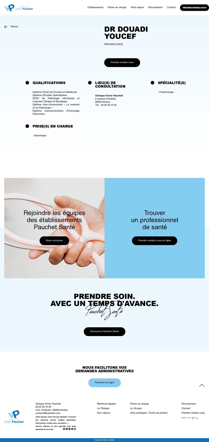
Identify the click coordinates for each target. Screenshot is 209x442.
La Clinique (103, 408)
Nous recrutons (54, 240)
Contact (171, 7)
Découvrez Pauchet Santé (104, 331)
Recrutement (155, 7)
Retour (14, 27)
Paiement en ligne (104, 383)
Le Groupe (136, 408)
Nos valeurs (103, 413)
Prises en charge (117, 7)
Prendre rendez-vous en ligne (154, 240)
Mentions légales (106, 404)
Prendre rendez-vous (194, 7)
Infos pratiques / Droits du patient (148, 413)
